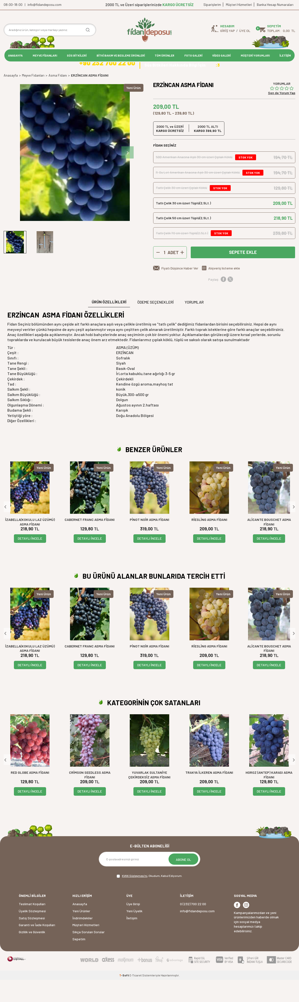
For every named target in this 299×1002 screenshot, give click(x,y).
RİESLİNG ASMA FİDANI (209, 542)
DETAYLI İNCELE (30, 561)
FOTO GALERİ (193, 55)
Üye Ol (244, 31)
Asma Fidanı (58, 97)
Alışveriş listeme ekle (224, 290)
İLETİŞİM (285, 55)
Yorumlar (194, 324)
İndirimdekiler (82, 940)
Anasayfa (11, 97)
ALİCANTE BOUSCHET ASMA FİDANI (269, 544)
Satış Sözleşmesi (32, 940)
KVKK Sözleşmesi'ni (134, 898)
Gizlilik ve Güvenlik (32, 954)
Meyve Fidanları (33, 97)
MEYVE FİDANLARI (45, 55)
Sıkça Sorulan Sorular (88, 954)
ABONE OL (183, 882)
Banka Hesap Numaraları (275, 4)
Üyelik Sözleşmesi (32, 933)
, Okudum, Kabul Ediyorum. (149, 898)
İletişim (131, 940)
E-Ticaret (136, 997)
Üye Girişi (133, 926)
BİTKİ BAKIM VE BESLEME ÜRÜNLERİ (121, 55)
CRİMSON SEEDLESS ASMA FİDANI (89, 797)
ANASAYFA (15, 55)
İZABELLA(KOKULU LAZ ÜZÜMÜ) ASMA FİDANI (30, 544)
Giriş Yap (227, 31)
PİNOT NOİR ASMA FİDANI (149, 542)
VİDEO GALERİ (221, 55)
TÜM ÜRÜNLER (164, 55)
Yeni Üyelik (134, 933)
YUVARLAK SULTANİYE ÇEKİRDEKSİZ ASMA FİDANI (149, 797)
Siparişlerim (212, 4)
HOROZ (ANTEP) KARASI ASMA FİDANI (269, 797)
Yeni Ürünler (81, 933)
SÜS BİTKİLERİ (77, 55)
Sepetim (78, 961)
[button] (127, 175)
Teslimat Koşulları (32, 926)
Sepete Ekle (243, 274)
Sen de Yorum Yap (281, 115)
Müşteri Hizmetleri (239, 4)
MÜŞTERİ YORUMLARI (255, 55)
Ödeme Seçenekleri (155, 324)
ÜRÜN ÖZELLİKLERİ (109, 324)
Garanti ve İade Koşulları (37, 947)
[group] (75, 175)
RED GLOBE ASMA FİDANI (30, 795)
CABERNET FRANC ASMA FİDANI (90, 542)
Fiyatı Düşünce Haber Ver (179, 290)
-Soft (124, 997)
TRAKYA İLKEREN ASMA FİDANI (209, 795)
